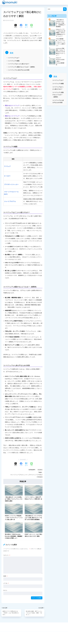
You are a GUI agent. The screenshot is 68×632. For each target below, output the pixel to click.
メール (6, 583)
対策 (40, 474)
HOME (34, 625)
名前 (5, 576)
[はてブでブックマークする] (26, 26)
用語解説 (39, 469)
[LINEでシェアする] (31, 26)
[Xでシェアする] (15, 26)
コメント (6, 555)
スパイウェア (15, 474)
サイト (5, 590)
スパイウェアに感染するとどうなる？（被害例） (22, 67)
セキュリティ (24, 474)
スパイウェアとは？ (13, 57)
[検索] (65, 9)
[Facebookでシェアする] (21, 26)
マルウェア (34, 474)
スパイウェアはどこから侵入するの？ (18, 64)
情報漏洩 (39, 477)
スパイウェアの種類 (13, 60)
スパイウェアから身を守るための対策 (18, 70)
